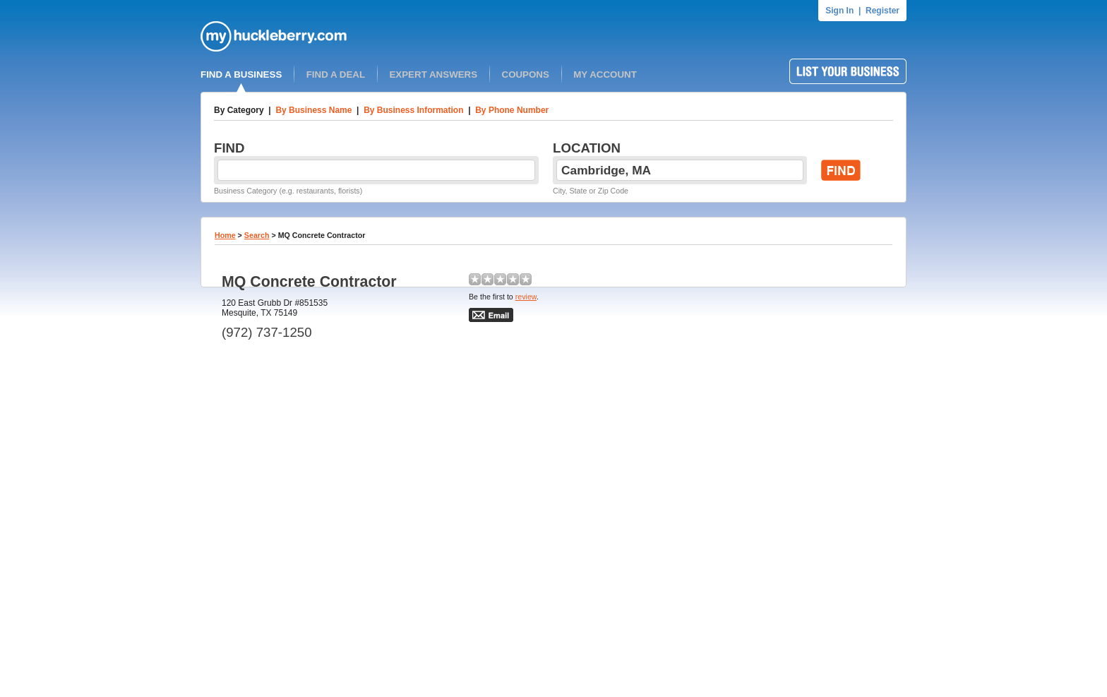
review (526, 296)
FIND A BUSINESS (241, 74)
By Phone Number (512, 110)
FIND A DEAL (335, 74)
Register (882, 11)
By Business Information (413, 110)
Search (257, 235)
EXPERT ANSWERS (433, 74)
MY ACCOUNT (605, 74)
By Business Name (313, 110)
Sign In (839, 11)
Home (225, 235)
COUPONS (525, 74)
